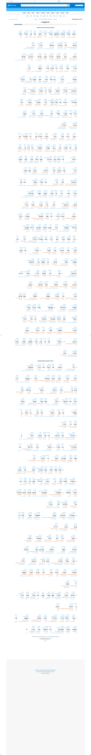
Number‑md (30, 345)
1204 (22, 398)
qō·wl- (17, 377)
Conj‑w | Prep (73, 242)
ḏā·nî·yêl (49, 365)
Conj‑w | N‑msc (20, 105)
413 (34, 30)
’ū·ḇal (52, 66)
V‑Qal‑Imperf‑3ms (69, 461)
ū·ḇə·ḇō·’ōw (34, 399)
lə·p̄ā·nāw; (39, 191)
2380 (28, 144)
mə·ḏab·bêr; (28, 305)
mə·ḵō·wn (46, 283)
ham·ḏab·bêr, (43, 317)
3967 (16, 338)
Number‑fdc (20, 185)
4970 (31, 315)
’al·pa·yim (30, 340)
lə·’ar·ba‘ (39, 226)
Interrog (31, 322)
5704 (62, 156)
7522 (75, 122)
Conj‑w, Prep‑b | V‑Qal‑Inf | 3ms (32, 404)
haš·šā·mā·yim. (26, 226)
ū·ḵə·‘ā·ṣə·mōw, (40, 214)
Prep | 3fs (45, 231)
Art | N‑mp (27, 231)
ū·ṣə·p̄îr (74, 214)
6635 (20, 247)
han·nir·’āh (74, 43)
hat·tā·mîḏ (57, 294)
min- (46, 89)
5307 (66, 258)
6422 (53, 315)
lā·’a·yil (33, 203)
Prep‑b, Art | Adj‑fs (74, 105)
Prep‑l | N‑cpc (25, 162)
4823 (75, 338)
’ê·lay (35, 32)
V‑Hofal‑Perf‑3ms (74, 288)
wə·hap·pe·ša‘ (59, 328)
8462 (61, 42)
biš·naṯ (74, 32)
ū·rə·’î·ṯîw (46, 169)
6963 (16, 375)
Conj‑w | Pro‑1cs (63, 60)
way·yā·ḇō (56, 399)
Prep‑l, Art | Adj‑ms (52, 322)
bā (36, 134)
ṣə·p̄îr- (46, 134)
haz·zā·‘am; (56, 456)
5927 (24, 87)
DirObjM (60, 105)
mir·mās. (75, 340)
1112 (57, 30)
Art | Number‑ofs (40, 94)
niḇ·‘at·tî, (22, 399)
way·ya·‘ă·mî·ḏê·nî (73, 445)
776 (65, 144)
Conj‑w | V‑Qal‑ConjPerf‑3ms (21, 117)
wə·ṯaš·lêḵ (35, 294)
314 (75, 99)
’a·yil (54, 77)
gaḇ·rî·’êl (29, 388)
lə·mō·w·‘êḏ (42, 456)
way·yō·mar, (41, 388)
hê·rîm (21, 271)
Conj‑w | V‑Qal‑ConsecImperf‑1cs (48, 48)
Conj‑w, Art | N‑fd (74, 94)
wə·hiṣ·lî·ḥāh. (63, 305)
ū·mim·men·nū (27, 271)
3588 (20, 409)
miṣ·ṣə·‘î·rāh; (40, 237)
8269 (49, 270)
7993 (32, 190)
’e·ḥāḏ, (50, 77)
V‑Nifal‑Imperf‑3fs (74, 299)
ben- (30, 411)
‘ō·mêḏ (46, 77)
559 (75, 315)
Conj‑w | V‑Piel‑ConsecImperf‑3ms (32, 185)
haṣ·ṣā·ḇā (43, 260)
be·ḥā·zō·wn (40, 43)
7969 (68, 30)
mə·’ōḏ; (47, 214)
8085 (51, 304)
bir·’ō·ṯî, (75, 55)
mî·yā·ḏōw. (26, 203)
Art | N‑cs (43, 265)
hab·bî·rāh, (51, 55)
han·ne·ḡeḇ (74, 248)
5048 (53, 375)
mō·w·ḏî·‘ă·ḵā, (30, 445)
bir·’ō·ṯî (60, 365)
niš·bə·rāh (27, 214)
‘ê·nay (29, 66)
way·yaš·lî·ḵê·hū (30, 191)
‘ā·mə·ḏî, (41, 399)
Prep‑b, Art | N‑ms (40, 48)
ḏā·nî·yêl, (26, 32)
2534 (59, 167)
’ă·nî (31, 32)
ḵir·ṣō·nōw (75, 123)
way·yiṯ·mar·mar (73, 180)
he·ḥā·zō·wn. (63, 422)
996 (24, 144)
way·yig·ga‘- (31, 434)
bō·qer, (36, 340)
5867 (40, 53)
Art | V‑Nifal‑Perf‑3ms (73, 48)
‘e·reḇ (41, 340)
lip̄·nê (40, 77)
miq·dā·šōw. (40, 283)
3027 (33, 110)
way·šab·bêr (34, 180)
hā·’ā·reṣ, (66, 146)
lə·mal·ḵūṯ (63, 32)
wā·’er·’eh (52, 43)
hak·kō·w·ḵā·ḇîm (30, 260)
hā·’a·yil (56, 100)
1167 (54, 156)
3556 (32, 258)
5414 (75, 293)
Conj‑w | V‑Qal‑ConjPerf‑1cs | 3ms (42, 174)
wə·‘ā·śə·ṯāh (74, 305)
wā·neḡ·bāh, (29, 100)
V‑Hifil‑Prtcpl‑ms (40, 117)
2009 (62, 76)
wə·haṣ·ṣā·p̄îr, (39, 146)
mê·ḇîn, (62, 134)
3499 (24, 236)
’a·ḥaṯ (46, 237)
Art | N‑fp (63, 219)
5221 (56, 179)
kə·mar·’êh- (47, 377)
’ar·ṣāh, (20, 294)
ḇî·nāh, (75, 377)
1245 (31, 364)
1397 (35, 375)
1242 (36, 338)
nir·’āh (40, 32)
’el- (17, 237)
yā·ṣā (57, 237)
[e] (64, 30)
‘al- (56, 66)
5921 (55, 65)
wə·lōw (30, 77)
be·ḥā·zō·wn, (74, 66)
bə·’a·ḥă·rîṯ (63, 456)
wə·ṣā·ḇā (30, 283)
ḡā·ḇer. (35, 377)
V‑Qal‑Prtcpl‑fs (24, 94)
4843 (75, 179)
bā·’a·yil (52, 191)
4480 (45, 87)
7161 (23, 76)
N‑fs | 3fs (75, 208)
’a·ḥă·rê (20, 32)
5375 (40, 65)
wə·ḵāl (21, 100)
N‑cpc (76, 151)
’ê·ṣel (30, 169)
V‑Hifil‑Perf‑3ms (57, 219)
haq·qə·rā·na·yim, (48, 157)
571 (23, 293)
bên (25, 146)
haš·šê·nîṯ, (40, 89)
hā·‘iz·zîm (40, 134)
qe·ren (32, 146)
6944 (37, 327)
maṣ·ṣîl (41, 112)
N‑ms (46, 37)
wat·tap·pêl (65, 260)
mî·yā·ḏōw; (33, 112)
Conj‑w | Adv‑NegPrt (52, 208)
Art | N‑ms (51, 37)
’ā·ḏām (75, 388)
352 (53, 76)
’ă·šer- (75, 456)
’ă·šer (45, 55)
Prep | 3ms (63, 174)
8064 (27, 224)
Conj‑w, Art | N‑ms (39, 151)
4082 (31, 53)
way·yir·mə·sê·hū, (65, 203)
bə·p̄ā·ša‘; (48, 294)
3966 (47, 213)
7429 (67, 201)
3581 (53, 167)
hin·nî (37, 445)
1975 (75, 398)
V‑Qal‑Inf (43, 333)
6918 (34, 304)
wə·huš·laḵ (56, 283)
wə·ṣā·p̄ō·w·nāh (37, 100)
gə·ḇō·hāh (49, 89)
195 (47, 65)
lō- (71, 112)
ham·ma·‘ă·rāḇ (25, 134)
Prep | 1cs (34, 37)
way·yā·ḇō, (73, 157)
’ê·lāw (64, 169)
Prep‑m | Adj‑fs (40, 242)
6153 (40, 338)
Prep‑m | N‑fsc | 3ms (32, 117)
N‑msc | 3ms (53, 174)
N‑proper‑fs (47, 71)
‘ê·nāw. (20, 146)
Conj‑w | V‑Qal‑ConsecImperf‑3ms (29, 48)
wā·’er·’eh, (74, 77)
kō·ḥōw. (53, 169)
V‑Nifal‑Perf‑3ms (39, 37)
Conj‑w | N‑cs (30, 288)
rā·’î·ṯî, (37, 157)
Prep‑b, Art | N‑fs (60, 48)
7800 (58, 53)
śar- (50, 271)
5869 (28, 65)
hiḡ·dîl (58, 214)
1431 (64, 122)
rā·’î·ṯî (65, 100)
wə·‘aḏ (59, 271)
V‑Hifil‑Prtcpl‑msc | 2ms (29, 450)
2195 (56, 455)
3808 (70, 110)
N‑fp (76, 117)
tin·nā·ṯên (75, 294)
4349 (46, 281)
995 (62, 133)
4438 (63, 30)
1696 (29, 304)
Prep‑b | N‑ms (48, 299)
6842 (46, 133)
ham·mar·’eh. (65, 399)
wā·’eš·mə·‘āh (50, 305)
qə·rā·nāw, (74, 191)
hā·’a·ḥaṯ (68, 237)
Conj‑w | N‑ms (37, 333)
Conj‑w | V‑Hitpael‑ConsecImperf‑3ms (71, 185)
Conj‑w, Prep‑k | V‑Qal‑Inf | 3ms (39, 219)
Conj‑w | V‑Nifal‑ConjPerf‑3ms (72, 356)
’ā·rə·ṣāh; (40, 434)
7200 (40, 30)
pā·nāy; (58, 411)
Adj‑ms (60, 322)
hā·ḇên (22, 388)
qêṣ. (34, 456)
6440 (39, 76)
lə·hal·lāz (75, 399)
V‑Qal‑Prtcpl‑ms (53, 151)
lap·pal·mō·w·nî (52, 317)
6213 (24, 110)
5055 (52, 99)
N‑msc (53, 71)
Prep (21, 37)
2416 (75, 110)
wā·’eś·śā (40, 66)
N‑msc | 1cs (41, 404)
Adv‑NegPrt (70, 117)
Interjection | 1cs (36, 450)
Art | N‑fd (50, 162)
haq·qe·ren (20, 214)
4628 (26, 133)
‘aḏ (45, 340)
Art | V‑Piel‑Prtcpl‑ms (43, 322)
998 (75, 375)
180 (52, 65)
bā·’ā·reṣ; (48, 146)
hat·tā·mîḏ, (65, 283)
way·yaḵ (56, 180)
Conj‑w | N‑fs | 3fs (38, 105)
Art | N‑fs (52, 60)
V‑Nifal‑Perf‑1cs (22, 404)
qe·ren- (51, 237)
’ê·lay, (49, 340)
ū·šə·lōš (24, 340)
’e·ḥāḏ (64, 317)
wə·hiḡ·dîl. (64, 123)
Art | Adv (66, 288)
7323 (75, 167)
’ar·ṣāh (75, 203)
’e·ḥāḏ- (38, 305)
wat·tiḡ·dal (37, 248)
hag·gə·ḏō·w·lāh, (73, 226)
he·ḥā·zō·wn (24, 317)
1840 (26, 30)
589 (30, 30)
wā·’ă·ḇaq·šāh (30, 365)
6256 (75, 421)
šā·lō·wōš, (68, 32)
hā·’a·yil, (25, 169)
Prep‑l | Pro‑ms (74, 404)
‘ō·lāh (25, 89)
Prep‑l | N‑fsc (63, 37)
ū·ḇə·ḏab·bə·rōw (71, 434)
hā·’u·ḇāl (34, 77)
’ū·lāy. (48, 66)
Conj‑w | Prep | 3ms (27, 276)
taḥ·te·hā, (45, 226)
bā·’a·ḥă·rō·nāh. (73, 100)
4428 (51, 30)
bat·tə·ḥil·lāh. (60, 43)
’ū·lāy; (61, 388)
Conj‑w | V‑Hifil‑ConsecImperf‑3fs (63, 265)
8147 (20, 179)
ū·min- (74, 237)
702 (49, 224)
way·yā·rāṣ (74, 169)
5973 (62, 432)
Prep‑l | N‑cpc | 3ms (57, 117)
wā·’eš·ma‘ (27, 377)
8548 (65, 281)
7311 (75, 281)
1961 (32, 42)
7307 (32, 224)
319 (64, 455)
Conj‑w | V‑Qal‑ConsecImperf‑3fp (64, 231)
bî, (21, 434)
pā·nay (44, 434)
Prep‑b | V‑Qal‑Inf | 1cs (73, 60)
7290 (58, 432)
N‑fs (29, 151)
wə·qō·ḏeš (37, 328)
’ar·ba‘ (50, 226)
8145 (41, 87)
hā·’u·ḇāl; (20, 157)
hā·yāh (61, 191)
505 (30, 338)
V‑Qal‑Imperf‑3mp (64, 117)
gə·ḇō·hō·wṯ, (64, 89)
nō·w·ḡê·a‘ (53, 146)
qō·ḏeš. (64, 351)
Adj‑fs (51, 94)
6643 (49, 247)
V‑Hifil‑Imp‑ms (21, 393)
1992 (63, 236)
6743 (64, 304)
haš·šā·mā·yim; (73, 260)
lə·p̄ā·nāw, (58, 112)
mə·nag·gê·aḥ (51, 100)
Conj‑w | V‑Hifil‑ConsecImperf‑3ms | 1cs (70, 450)
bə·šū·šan (58, 55)
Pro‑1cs (30, 37)
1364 (65, 87)
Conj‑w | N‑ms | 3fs (29, 105)
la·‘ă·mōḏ (45, 191)
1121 (29, 409)
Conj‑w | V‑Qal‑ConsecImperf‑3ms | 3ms (62, 208)
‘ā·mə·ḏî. (58, 445)
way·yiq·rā (54, 388)
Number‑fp (17, 345)
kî (21, 411)
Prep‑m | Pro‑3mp (62, 242)
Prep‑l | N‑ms (43, 461)
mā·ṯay (31, 317)
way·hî (33, 43)
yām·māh (45, 100)
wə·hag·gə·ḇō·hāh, (31, 89)
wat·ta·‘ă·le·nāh (66, 226)
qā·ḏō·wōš (34, 305)
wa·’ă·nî (65, 55)
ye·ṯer (24, 237)
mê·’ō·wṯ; (17, 340)
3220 (45, 99)
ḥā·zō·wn (45, 32)
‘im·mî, (62, 434)
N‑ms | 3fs (45, 105)
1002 (51, 53)
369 (51, 110)
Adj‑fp (66, 94)
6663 (75, 350)
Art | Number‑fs (68, 242)
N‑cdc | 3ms (19, 151)
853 (59, 99)
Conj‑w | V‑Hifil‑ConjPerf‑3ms (61, 128)
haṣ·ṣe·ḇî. (49, 248)
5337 (41, 110)
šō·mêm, (50, 328)
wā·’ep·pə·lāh (74, 411)
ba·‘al (55, 157)
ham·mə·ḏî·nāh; (30, 55)
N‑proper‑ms (57, 37)
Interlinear (12, 19)
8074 (50, 327)
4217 (62, 247)
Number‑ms (63, 322)
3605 (21, 99)
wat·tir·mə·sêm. (73, 271)
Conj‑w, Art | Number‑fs (56, 94)
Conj (21, 416)
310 (20, 30)
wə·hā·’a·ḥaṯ (57, 89)
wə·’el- (68, 248)
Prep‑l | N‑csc (75, 427)
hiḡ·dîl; (37, 271)
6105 (41, 213)
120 (26, 409)
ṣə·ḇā (21, 248)
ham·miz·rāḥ (61, 248)
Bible (9, 19)
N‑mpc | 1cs (58, 416)
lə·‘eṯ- (75, 422)
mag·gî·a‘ (35, 169)
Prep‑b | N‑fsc (73, 37)
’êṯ (20, 445)
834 (44, 53)
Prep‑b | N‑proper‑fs (57, 60)
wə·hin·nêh (61, 77)
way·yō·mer (74, 317)
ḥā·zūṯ (28, 146)
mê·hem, (63, 237)
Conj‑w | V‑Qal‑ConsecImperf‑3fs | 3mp (71, 276)
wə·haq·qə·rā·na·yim (72, 89)
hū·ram (75, 283)
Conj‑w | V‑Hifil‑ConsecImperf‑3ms (52, 185)
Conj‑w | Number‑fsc (22, 345)
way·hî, (73, 365)
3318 (56, 236)
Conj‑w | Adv (51, 117)
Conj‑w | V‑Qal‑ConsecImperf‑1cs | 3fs (71, 416)
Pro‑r (45, 60)
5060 (53, 144)
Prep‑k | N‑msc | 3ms (73, 128)
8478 (45, 224)
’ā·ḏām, (26, 411)
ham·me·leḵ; (50, 32)
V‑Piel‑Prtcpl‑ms (51, 105)
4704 (41, 236)
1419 (75, 224)
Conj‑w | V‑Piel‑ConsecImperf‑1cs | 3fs (27, 370)
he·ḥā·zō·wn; (38, 365)
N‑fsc (33, 151)
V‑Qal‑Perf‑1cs (60, 71)
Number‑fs (68, 37)
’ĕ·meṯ (24, 294)
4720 (41, 281)
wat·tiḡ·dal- (34, 237)
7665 (35, 179)
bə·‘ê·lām (40, 55)
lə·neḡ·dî (53, 377)
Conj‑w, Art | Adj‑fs (32, 94)
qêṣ (71, 422)
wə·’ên (51, 112)
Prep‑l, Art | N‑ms (32, 208)
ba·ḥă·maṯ (59, 169)
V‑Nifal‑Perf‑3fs (27, 219)
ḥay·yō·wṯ (75, 112)
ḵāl (70, 146)
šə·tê (21, 180)
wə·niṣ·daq (74, 351)
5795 (40, 133)
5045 (30, 99)
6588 (48, 293)
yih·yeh (70, 456)
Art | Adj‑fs (75, 231)
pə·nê (75, 146)
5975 (46, 76)
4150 (43, 455)
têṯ (43, 328)
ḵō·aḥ (56, 191)
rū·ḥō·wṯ (32, 226)
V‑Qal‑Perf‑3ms (45, 208)
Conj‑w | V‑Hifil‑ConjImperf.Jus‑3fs (31, 299)
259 (50, 76)
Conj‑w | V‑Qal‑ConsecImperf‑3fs (32, 242)
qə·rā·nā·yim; (22, 77)
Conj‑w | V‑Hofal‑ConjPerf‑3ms (53, 288)
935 (35, 133)
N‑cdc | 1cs (28, 71)
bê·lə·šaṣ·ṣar (56, 32)
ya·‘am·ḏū (65, 112)
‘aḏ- (63, 157)
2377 (45, 30)
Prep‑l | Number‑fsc (38, 231)
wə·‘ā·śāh (24, 112)
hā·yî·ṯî (61, 66)
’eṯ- (60, 100)
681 (29, 167)
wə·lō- (69, 191)
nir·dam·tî (58, 434)
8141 (73, 30)
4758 (48, 375)
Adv (48, 219)
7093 (69, 421)
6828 (39, 99)
